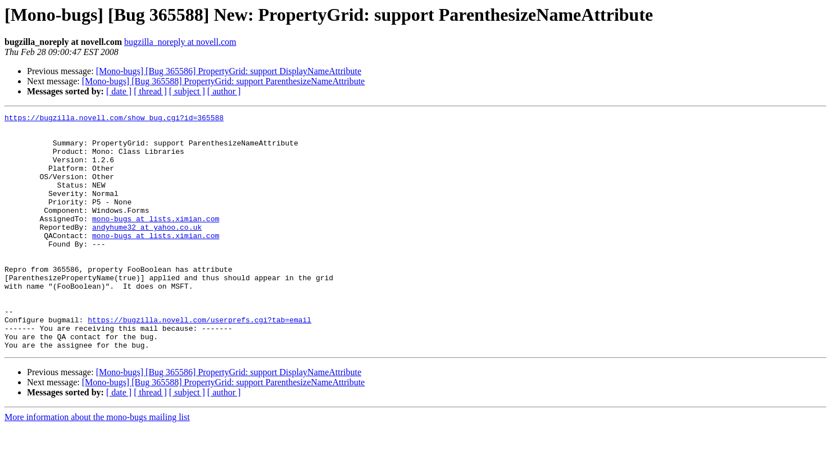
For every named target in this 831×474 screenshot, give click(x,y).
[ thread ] (150, 91)
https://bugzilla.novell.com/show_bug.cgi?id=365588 (114, 119)
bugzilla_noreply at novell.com (180, 42)
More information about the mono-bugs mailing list (97, 464)
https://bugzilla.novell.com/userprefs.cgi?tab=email (199, 362)
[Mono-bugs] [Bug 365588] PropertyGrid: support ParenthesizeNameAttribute (223, 81)
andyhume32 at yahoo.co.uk (147, 250)
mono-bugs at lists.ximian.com (155, 240)
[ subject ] (187, 91)
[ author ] (224, 91)
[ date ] (118, 91)
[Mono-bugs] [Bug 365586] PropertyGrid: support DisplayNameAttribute (228, 71)
